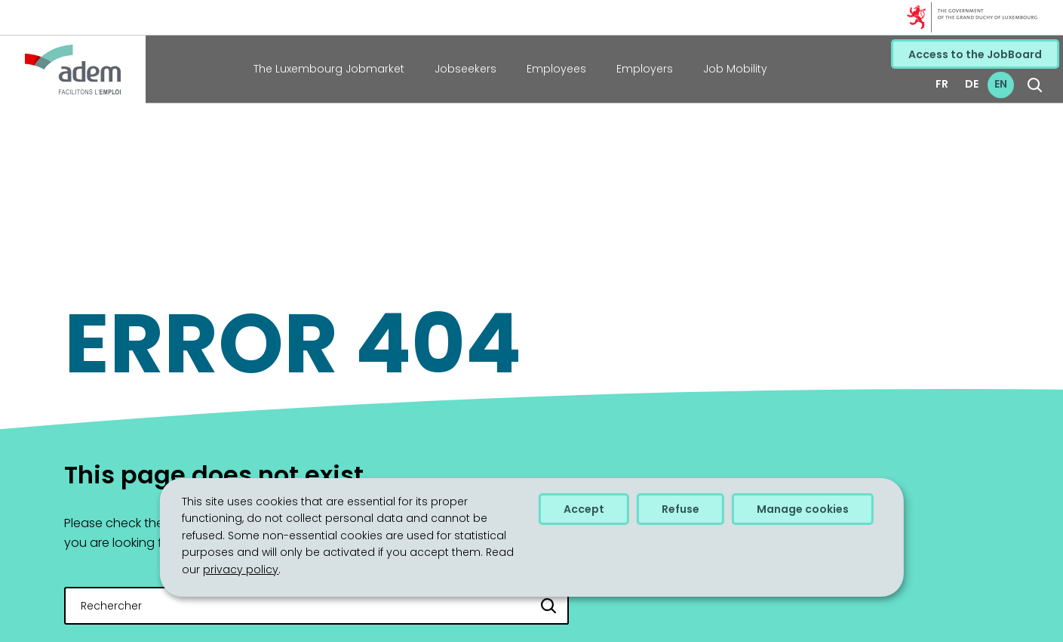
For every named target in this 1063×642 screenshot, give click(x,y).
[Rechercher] (549, 606)
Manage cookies (803, 509)
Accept (584, 509)
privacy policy (240, 569)
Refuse (680, 509)
